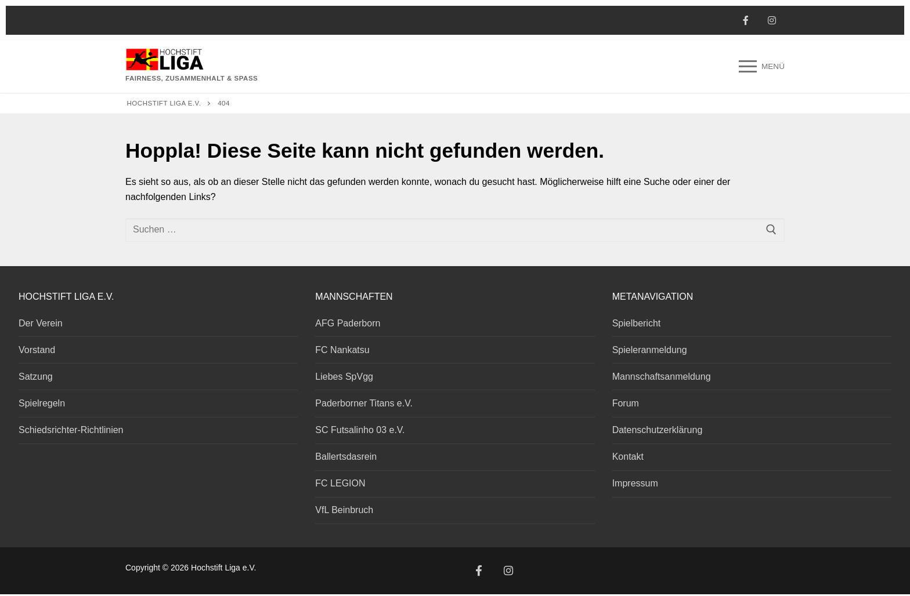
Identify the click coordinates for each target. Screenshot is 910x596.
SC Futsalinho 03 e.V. (360, 430)
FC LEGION (340, 483)
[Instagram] (771, 20)
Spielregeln (42, 403)
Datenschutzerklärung (657, 430)
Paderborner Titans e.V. (364, 403)
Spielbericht (636, 323)
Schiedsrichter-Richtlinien (71, 430)
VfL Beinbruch (344, 510)
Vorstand (37, 350)
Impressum (635, 483)
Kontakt (628, 456)
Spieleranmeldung (649, 350)
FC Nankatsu (342, 350)
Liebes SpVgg (344, 376)
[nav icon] (762, 66)
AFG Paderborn (347, 323)
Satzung (36, 376)
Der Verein (41, 323)
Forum (625, 403)
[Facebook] (745, 20)
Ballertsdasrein (346, 456)
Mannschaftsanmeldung (661, 376)
